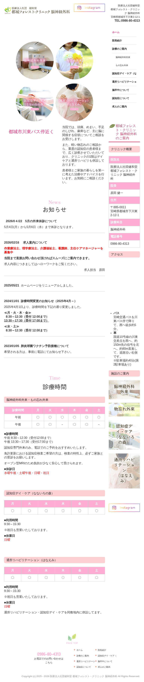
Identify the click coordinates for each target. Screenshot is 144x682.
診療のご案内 (119, 48)
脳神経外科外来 (123, 57)
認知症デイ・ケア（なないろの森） (124, 73)
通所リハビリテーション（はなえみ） (124, 81)
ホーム (115, 32)
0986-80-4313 (130, 20)
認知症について (120, 98)
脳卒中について (120, 90)
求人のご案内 (119, 106)
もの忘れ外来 (122, 65)
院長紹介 (117, 40)
